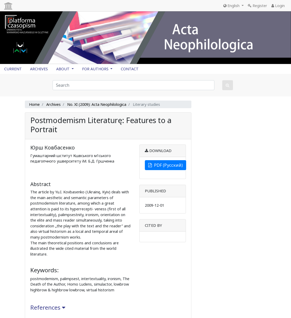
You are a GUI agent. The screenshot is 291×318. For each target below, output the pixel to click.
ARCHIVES (39, 68)
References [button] (47, 307)
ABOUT (63, 68)
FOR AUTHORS (96, 68)
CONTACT (130, 68)
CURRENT (13, 68)
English (232, 5)
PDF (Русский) (165, 165)
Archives (53, 104)
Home (34, 104)
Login (278, 5)
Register (257, 5)
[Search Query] (133, 85)
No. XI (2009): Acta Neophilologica (96, 104)
